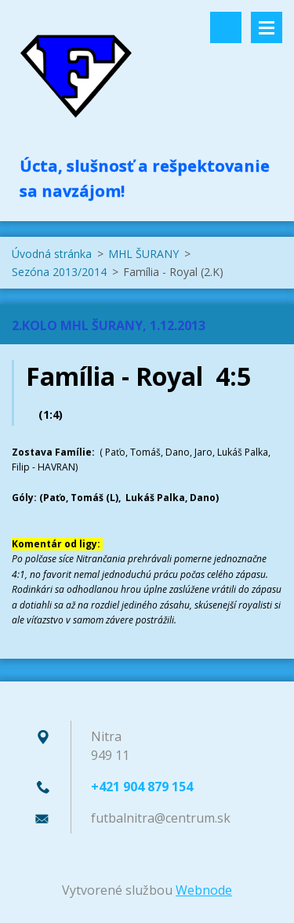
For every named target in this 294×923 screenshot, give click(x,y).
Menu (266, 27)
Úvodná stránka (52, 253)
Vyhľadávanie (225, 27)
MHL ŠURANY (143, 253)
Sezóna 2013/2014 (59, 271)
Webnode (204, 890)
